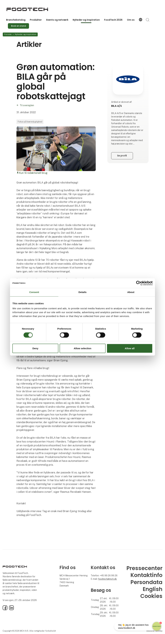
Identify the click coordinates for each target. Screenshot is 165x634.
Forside (7, 34)
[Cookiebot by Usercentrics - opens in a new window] (138, 283)
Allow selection (82, 348)
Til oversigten (27, 105)
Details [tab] (82, 292)
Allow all (130, 348)
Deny (35, 348)
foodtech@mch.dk (107, 579)
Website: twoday (154, 631)
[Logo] (27, 9)
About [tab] (130, 292)
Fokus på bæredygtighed (30, 121)
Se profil (122, 155)
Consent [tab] (34, 292)
